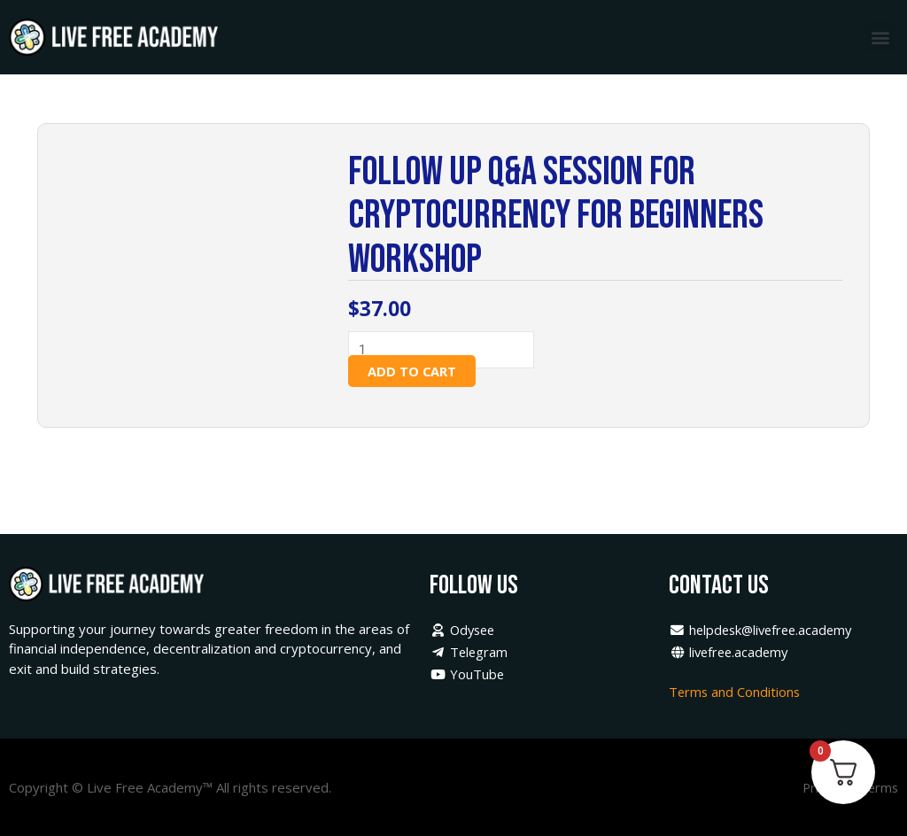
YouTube (467, 674)
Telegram (469, 653)
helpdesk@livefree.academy (764, 630)
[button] (880, 36)
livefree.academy (731, 653)
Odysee (464, 630)
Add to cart (413, 372)
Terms (877, 787)
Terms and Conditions (737, 692)
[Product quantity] (447, 350)
